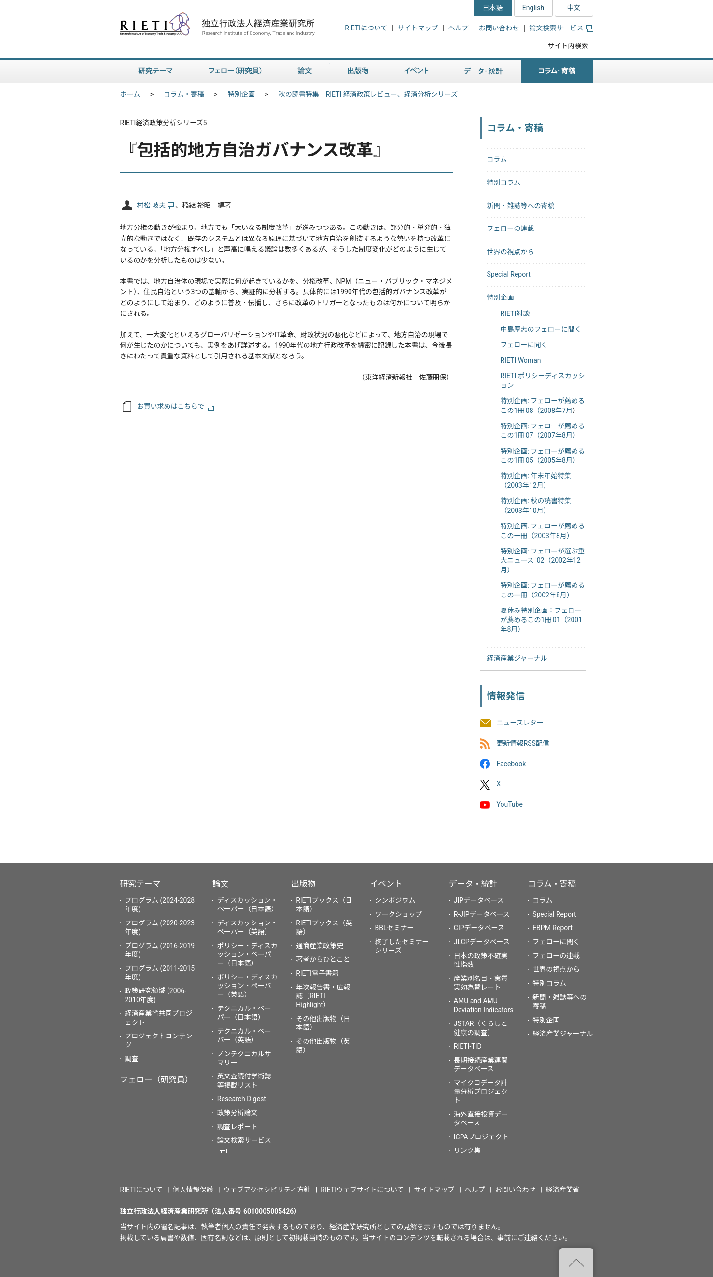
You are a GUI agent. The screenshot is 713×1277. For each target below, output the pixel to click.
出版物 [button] (358, 71)
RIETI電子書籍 (317, 973)
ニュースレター (520, 723)
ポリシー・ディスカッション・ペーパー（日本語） (247, 954)
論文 (220, 884)
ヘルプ (458, 28)
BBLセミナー (394, 928)
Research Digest (241, 1099)
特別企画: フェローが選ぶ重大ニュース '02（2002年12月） (543, 560)
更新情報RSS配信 (523, 743)
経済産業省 (563, 1189)
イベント (386, 884)
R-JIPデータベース (482, 914)
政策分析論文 (237, 1113)
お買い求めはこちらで (175, 406)
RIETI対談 (515, 313)
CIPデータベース (479, 928)
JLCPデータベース (482, 942)
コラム (497, 159)
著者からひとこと (323, 959)
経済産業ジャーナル (517, 658)
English (533, 8)
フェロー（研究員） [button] (235, 71)
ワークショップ (398, 914)
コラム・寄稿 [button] (557, 71)
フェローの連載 (510, 228)
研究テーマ (140, 884)
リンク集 (467, 1150)
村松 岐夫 (156, 205)
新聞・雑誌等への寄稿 (521, 206)
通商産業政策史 (319, 946)
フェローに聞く (524, 345)
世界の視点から (510, 251)
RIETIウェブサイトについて (362, 1189)
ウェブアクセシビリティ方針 (267, 1189)
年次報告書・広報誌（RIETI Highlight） (323, 995)
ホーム (130, 94)
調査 (132, 1059)
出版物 (303, 884)
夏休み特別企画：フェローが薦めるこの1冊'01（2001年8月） (542, 620)
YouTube (510, 805)
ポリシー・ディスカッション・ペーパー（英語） (247, 985)
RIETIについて (366, 28)
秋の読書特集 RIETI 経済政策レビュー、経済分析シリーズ (368, 94)
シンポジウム (395, 900)
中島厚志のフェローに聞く (541, 329)
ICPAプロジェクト (481, 1137)
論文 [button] (305, 71)
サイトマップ (418, 28)
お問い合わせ (499, 28)
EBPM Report (552, 928)
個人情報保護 (193, 1189)
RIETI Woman (521, 360)
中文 (574, 8)
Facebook (511, 763)
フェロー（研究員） (156, 1079)
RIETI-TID (468, 1046)
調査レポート (237, 1127)
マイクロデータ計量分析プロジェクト (481, 1091)
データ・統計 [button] (484, 71)
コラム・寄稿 (184, 94)
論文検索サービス (561, 28)
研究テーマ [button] (155, 71)
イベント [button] (416, 71)
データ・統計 (473, 884)
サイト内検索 (568, 46)
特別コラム (504, 182)
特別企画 (241, 94)
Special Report (509, 274)
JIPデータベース (479, 900)
